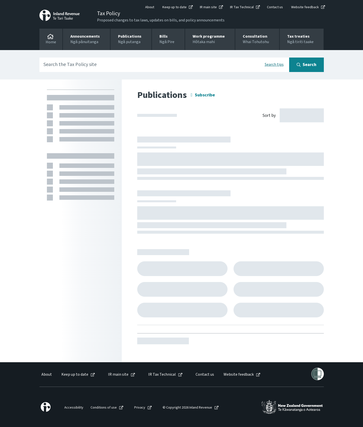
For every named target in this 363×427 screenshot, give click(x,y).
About (149, 7)
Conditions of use (104, 408)
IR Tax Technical (242, 7)
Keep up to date (174, 7)
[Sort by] (290, 115)
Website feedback (305, 7)
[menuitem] (46, 374)
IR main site (208, 7)
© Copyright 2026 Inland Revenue (187, 408)
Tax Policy (108, 13)
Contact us (275, 7)
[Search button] (306, 65)
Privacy (139, 408)
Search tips (274, 64)
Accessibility (73, 408)
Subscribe (205, 95)
